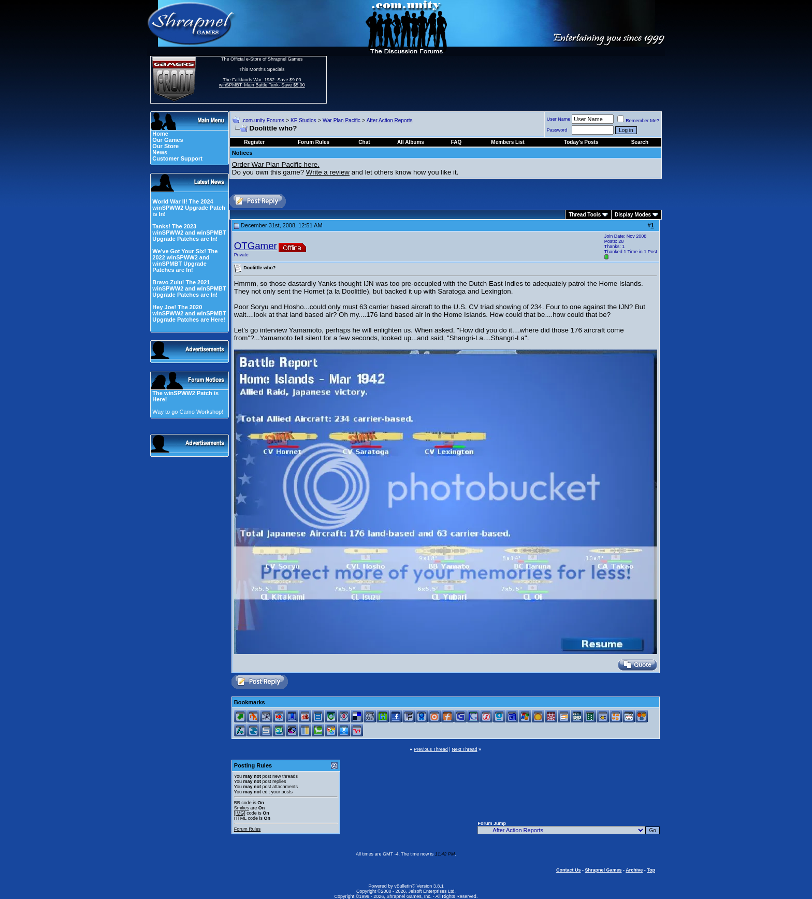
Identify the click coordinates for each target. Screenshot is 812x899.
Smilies (241, 807)
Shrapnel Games (603, 870)
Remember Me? (638, 120)
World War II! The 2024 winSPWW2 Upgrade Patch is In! (188, 207)
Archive (634, 870)
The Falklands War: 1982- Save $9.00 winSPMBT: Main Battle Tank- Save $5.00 (262, 82)
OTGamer (255, 245)
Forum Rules (247, 829)
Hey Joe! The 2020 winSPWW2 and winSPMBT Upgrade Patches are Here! (189, 313)
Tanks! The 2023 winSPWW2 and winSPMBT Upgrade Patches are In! (189, 232)
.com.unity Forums (263, 120)
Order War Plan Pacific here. (276, 164)
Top (651, 870)
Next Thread (464, 749)
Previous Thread (431, 749)
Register (254, 142)
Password (557, 130)
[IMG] (239, 813)
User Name (559, 119)
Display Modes (633, 215)
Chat (364, 142)
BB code (243, 802)
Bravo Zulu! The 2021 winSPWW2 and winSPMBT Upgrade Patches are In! (189, 288)
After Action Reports (390, 120)
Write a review (328, 172)
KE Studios (303, 120)
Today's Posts (581, 142)
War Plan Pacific (341, 120)
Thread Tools (585, 215)
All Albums (410, 142)
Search (639, 142)
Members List (507, 142)
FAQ (456, 142)
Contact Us (568, 870)
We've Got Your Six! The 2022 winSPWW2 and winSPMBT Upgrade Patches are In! (185, 260)
